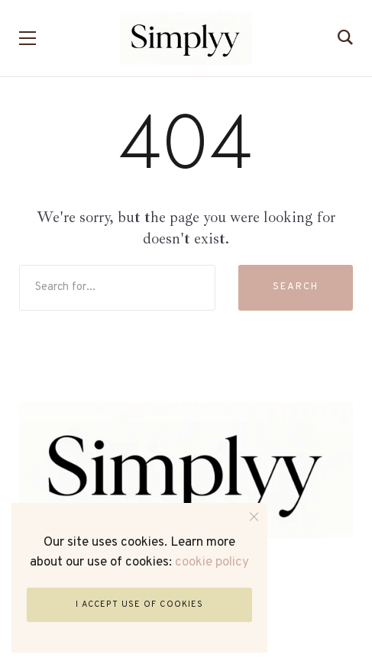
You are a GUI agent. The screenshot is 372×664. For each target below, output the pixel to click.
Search (296, 287)
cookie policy (212, 562)
